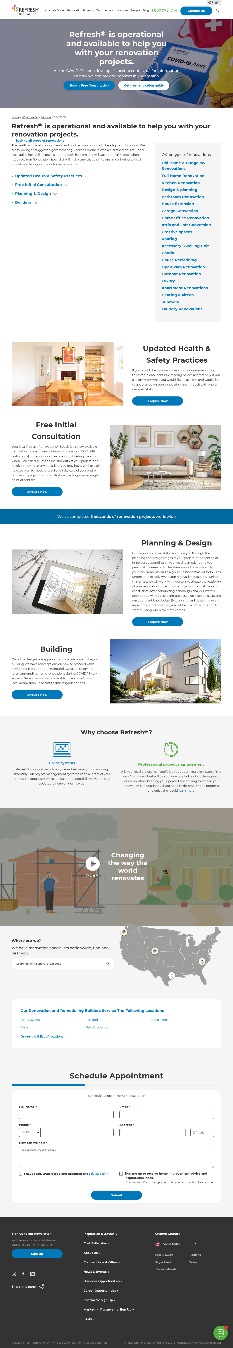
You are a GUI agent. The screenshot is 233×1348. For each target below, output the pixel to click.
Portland (91, 1020)
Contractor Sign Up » (99, 1300)
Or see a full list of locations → (44, 1036)
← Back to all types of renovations (38, 140)
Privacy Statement (64, 1342)
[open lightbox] (116, 867)
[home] (27, 10)
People (135, 10)
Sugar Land (159, 1020)
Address (126, 1125)
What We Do (30, 117)
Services (46, 117)
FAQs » (89, 1319)
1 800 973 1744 (164, 10)
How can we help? (33, 1143)
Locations (122, 10)
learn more (186, 790)
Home (15, 117)
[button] (53, 10)
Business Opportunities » (103, 1281)
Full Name (28, 1107)
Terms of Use (86, 1342)
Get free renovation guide (144, 85)
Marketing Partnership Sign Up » (109, 1309)
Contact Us (196, 11)
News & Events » (96, 1271)
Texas (24, 1027)
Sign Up (37, 1254)
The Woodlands (96, 1027)
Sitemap (102, 1342)
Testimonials (104, 10)
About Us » (92, 1253)
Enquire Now (158, 401)
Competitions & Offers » (102, 1262)
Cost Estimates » (96, 1243)
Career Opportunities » (101, 1290)
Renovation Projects (80, 10)
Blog (146, 10)
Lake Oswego (30, 1020)
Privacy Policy (99, 1174)
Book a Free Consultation (89, 85)
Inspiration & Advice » (100, 1234)
